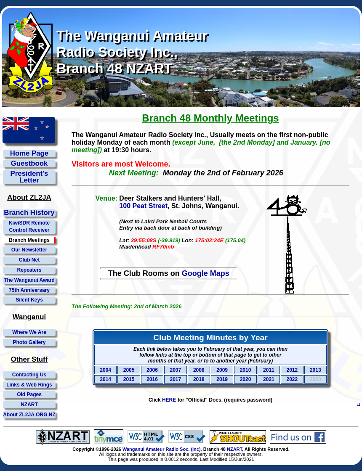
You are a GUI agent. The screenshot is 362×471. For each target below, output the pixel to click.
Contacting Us (29, 375)
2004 (105, 370)
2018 (199, 379)
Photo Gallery (29, 342)
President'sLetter (29, 177)
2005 (129, 370)
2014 (105, 379)
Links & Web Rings (29, 385)
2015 (129, 379)
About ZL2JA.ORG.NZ (29, 415)
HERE (169, 400)
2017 (175, 379)
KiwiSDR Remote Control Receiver (29, 226)
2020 (245, 379)
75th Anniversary (29, 290)
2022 (292, 379)
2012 (292, 370)
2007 (175, 370)
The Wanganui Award (29, 280)
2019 (222, 379)
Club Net (29, 260)
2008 (199, 370)
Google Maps (205, 273)
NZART (29, 404)
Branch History (29, 213)
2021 (268, 379)
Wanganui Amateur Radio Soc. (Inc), (162, 449)
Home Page (29, 153)
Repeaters (29, 270)
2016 (152, 379)
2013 (315, 370)
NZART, (235, 449)
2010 (245, 370)
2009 (222, 370)
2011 (268, 370)
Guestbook (29, 163)
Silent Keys (29, 300)
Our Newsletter (29, 250)
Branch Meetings (29, 240)
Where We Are (29, 332)
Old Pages (29, 394)
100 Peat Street (143, 205)
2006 (152, 370)
